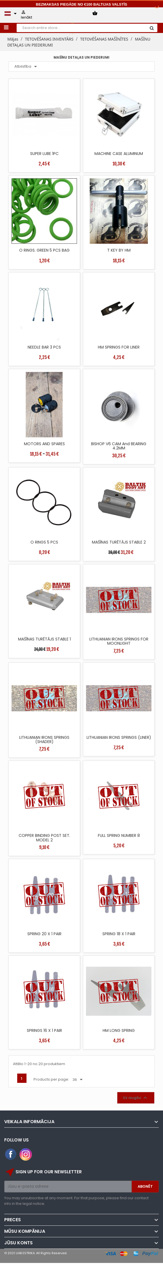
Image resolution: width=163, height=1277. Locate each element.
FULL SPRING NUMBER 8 (119, 835)
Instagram (25, 1154)
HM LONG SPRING (119, 1030)
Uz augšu (136, 1097)
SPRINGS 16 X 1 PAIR (44, 1030)
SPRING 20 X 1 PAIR (44, 934)
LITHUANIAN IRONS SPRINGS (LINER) (119, 737)
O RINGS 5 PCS (44, 542)
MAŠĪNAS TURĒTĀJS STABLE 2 (119, 542)
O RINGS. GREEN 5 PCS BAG (44, 250)
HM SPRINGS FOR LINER (119, 347)
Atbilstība (26, 66)
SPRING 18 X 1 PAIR (118, 934)
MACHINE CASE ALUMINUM (118, 153)
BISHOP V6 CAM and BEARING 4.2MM (118, 446)
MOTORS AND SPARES (44, 444)
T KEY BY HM (119, 250)
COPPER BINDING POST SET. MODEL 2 (44, 838)
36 (78, 1079)
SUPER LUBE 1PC (44, 153)
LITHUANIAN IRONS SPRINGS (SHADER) (44, 739)
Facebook (11, 1154)
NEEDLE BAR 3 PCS (44, 347)
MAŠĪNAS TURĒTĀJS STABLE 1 (44, 639)
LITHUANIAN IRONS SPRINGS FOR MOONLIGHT (118, 641)
